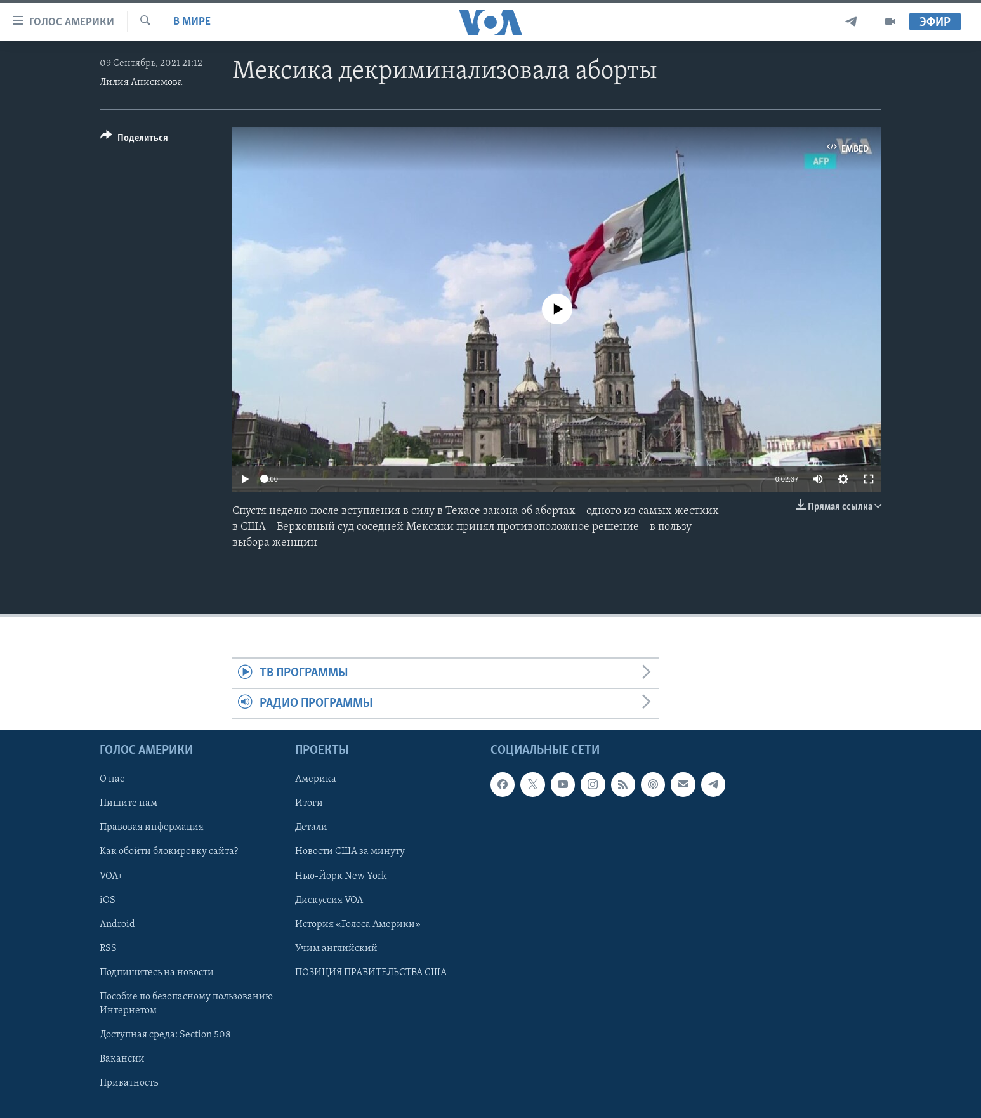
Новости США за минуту (350, 852)
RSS (108, 949)
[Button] (134, 140)
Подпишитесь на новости (157, 973)
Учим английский (336, 949)
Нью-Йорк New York (340, 876)
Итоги (309, 803)
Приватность (129, 1083)
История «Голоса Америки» (358, 924)
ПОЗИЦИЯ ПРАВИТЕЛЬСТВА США (371, 973)
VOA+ (111, 876)
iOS (107, 900)
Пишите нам (128, 803)
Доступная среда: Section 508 (165, 1035)
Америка (315, 779)
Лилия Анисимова (141, 82)
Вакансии (122, 1059)
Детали (311, 827)
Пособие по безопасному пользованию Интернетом (186, 1004)
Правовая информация (152, 827)
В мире (192, 22)
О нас (112, 779)
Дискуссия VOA (329, 900)
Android (117, 924)
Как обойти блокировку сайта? (169, 852)
